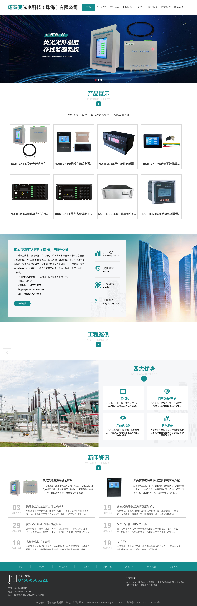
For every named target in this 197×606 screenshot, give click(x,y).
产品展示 (114, 7)
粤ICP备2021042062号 (148, 602)
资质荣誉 (108, 268)
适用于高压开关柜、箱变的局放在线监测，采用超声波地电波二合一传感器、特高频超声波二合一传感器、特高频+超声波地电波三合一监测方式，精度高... (159, 485)
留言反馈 (166, 7)
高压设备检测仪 (100, 115)
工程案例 (127, 7)
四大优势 (144, 369)
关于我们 (101, 7)
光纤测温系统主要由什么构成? (44, 506)
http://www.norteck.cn (93, 602)
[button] (7, 352)
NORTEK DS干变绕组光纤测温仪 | (142, 585)
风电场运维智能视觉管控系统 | (172, 582)
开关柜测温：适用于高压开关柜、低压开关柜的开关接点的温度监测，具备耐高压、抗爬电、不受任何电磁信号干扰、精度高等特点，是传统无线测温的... (69, 485)
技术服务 (153, 7)
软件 (84, 115)
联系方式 (179, 7)
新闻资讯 (140, 7)
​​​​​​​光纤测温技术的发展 (38, 541)
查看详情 (22, 303)
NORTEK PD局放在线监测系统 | (141, 582)
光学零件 (122, 541)
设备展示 (72, 115)
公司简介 (108, 252)
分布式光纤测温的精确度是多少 (136, 506)
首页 (88, 7)
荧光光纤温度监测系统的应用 (43, 524)
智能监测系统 (121, 115)
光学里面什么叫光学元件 (132, 524)
